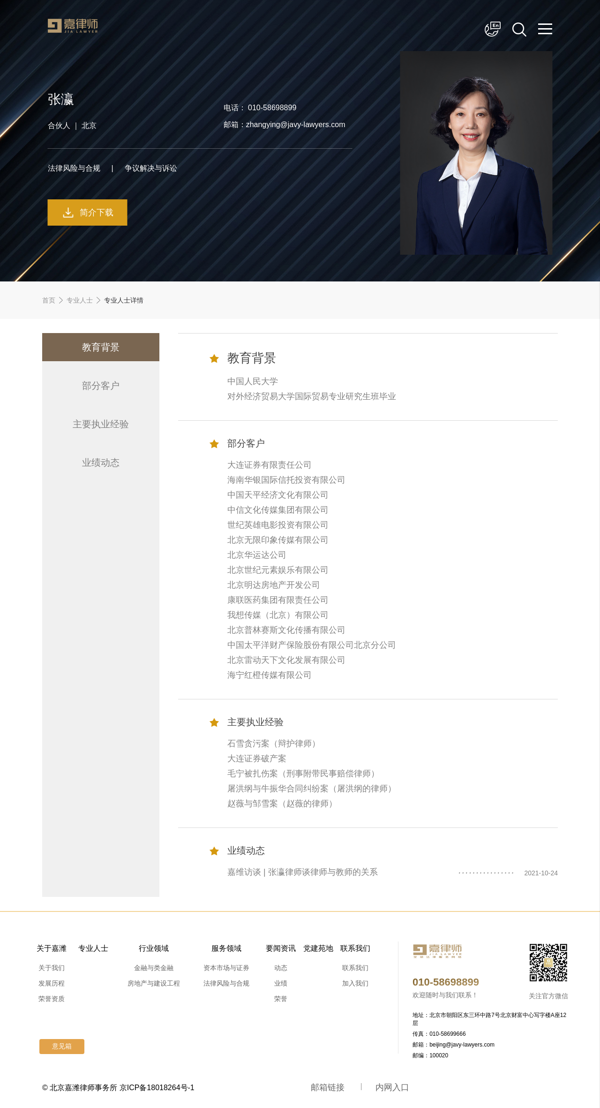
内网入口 (392, 1087)
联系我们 (355, 948)
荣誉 (280, 998)
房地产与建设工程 (154, 983)
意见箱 (62, 1046)
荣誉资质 (51, 998)
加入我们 (355, 983)
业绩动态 (101, 462)
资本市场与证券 (226, 967)
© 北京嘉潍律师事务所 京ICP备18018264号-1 (118, 1088)
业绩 (280, 983)
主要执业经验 (101, 424)
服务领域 (226, 948)
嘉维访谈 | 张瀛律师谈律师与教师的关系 (302, 872)
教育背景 (101, 347)
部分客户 (101, 385)
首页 (48, 300)
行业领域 (154, 948)
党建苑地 (318, 948)
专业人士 (80, 300)
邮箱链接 (328, 1087)
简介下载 (96, 212)
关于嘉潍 (52, 948)
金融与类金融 (153, 967)
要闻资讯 (281, 948)
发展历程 (51, 983)
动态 (280, 967)
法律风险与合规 (226, 983)
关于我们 (51, 967)
